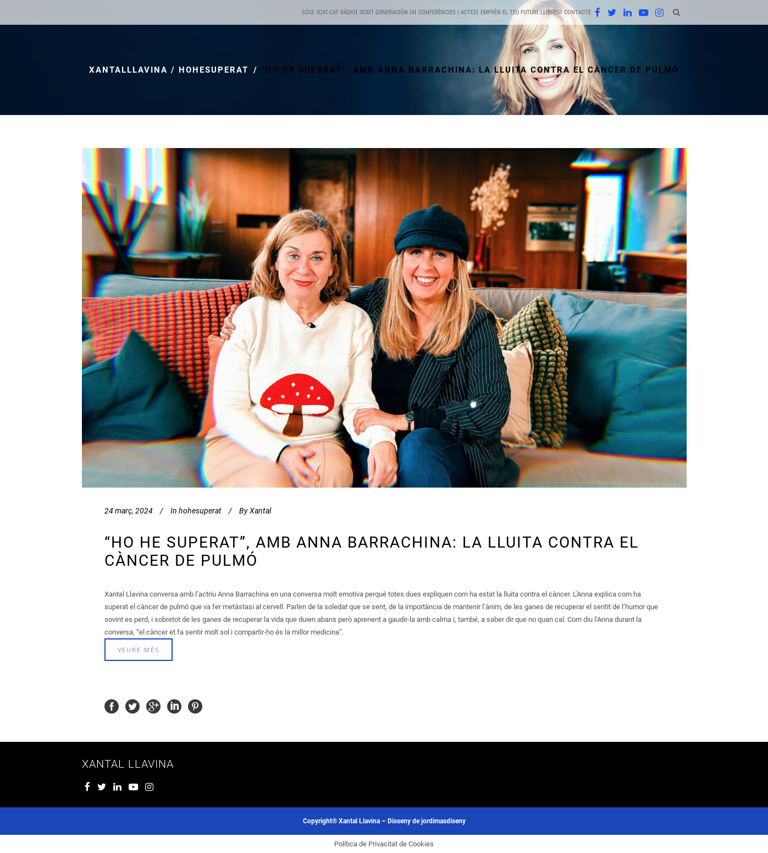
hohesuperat (213, 70)
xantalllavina (128, 70)
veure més (138, 650)
